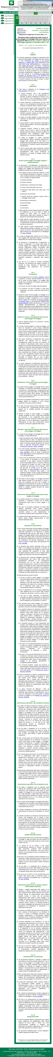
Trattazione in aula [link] (26, 18)
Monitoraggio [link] (31, 17)
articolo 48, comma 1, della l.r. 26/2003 (32, 446)
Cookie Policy (19, 1049)
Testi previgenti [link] (44, 30)
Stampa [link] (20, 29)
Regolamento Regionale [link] (9, 23)
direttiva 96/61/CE (23, 303)
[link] (11, 9)
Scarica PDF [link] (21, 31)
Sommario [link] (39, 28)
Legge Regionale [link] (7, 16)
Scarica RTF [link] (21, 33)
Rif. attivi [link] (46, 28)
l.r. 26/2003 (40, 277)
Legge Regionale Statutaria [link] (10, 18)
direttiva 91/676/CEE (43, 67)
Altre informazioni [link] (44, 32)
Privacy (26, 1049)
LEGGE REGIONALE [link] (17, 17)
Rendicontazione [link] (35, 17)
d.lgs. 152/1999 (26, 233)
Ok (36, 13)
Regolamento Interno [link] (8, 21)
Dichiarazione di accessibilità (36, 1049)
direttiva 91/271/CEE (27, 65)
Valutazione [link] (40, 17)
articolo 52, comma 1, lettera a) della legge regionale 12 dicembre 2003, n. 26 (33, 41)
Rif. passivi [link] (35, 30)
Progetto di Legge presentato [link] (22, 19)
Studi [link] (45, 17)
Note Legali (12, 1049)
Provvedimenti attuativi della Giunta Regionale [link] (49, 19)
